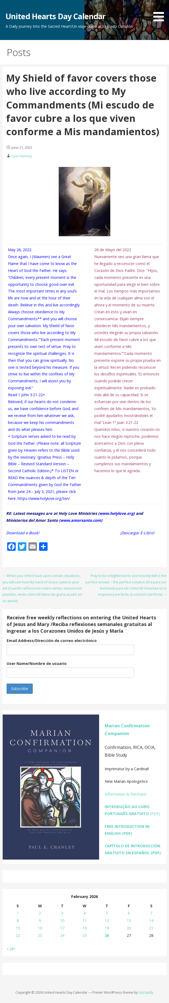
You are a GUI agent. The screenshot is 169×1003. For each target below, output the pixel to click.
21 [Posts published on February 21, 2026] (151, 927)
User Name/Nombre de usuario (37, 663)
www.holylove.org (116, 513)
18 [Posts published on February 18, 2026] (84, 927)
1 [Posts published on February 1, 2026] (18, 913)
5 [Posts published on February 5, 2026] (107, 913)
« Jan (11, 948)
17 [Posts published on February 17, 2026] (62, 927)
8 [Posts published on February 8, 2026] (18, 920)
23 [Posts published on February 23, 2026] (40, 935)
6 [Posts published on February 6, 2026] (129, 913)
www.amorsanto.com (80, 520)
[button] (160, 11)
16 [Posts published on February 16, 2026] (40, 927)
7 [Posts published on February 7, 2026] (151, 913)
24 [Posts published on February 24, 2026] (62, 935)
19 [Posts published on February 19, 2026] (107, 927)
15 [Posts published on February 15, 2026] (18, 927)
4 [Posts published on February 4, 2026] (84, 913)
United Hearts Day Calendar (56, 16)
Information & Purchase (125, 794)
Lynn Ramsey (21, 156)
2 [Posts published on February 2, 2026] (40, 913)
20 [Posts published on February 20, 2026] (129, 927)
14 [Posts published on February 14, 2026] (151, 920)
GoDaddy (145, 992)
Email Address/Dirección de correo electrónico (52, 640)
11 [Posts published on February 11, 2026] (84, 920)
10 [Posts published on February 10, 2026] (62, 920)
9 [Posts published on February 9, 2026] (40, 920)
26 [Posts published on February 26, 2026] (107, 935)
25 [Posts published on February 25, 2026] (84, 935)
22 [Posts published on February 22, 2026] (18, 935)
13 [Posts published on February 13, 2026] (129, 920)
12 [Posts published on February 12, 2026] (107, 920)
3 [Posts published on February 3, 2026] (62, 913)
